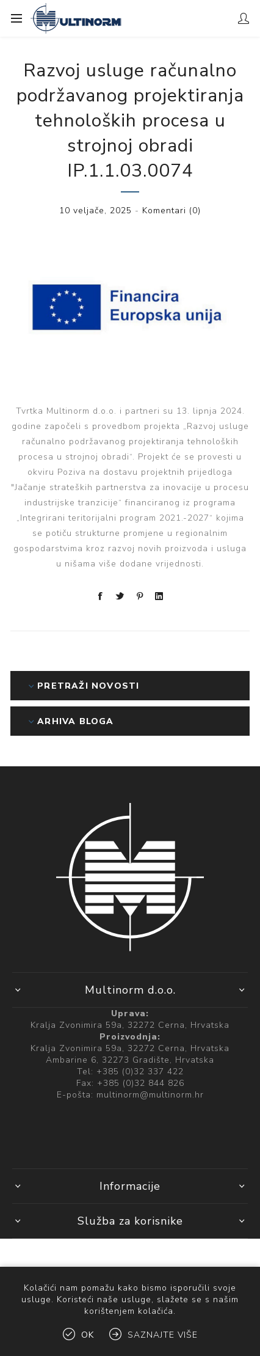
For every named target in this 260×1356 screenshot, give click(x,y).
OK (87, 1335)
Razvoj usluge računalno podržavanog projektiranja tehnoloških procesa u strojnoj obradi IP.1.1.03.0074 (130, 120)
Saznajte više (163, 1335)
